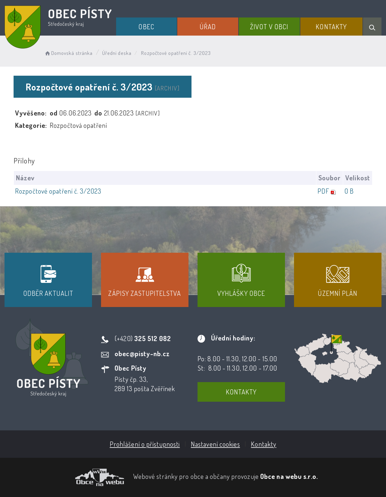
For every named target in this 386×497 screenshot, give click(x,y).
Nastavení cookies (215, 444)
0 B (349, 191)
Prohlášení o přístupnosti (145, 444)
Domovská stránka (68, 53)
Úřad (208, 26)
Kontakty (331, 26)
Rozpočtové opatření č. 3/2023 (58, 191)
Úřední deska (116, 53)
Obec (146, 26)
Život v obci (269, 26)
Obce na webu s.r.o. (289, 476)
